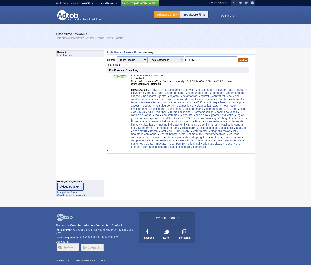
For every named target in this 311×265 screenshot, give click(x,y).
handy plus (237, 102)
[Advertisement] (72, 119)
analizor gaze (139, 108)
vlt (134, 111)
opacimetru (174, 108)
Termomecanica (204, 111)
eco (156, 115)
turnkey (215, 137)
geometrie (218, 92)
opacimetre (157, 108)
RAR (142, 111)
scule (181, 140)
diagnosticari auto (208, 105)
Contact (116, 225)
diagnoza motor (220, 130)
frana (150, 92)
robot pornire (177, 143)
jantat (162, 96)
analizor (241, 127)
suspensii (227, 127)
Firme (128, 52)
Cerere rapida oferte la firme (140, 3)
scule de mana (194, 108)
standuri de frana (198, 92)
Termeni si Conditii (68, 225)
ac (230, 96)
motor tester (229, 105)
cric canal (194, 143)
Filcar (198, 121)
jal (234, 130)
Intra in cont (226, 15)
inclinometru (183, 121)
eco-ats (187, 115)
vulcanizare (148, 124)
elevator (221, 89)
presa (228, 143)
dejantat (174, 96)
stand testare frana (167, 127)
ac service (154, 99)
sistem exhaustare (216, 121)
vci (190, 102)
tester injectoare (180, 146)
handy (224, 102)
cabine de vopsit (141, 115)
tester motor (160, 102)
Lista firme (114, 52)
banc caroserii (153, 137)
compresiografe (140, 140)
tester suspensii (208, 127)
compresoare (214, 108)
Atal (163, 130)
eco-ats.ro (202, 115)
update (147, 105)
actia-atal (236, 99)
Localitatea (106, 3)
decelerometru (232, 137)
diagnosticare (185, 105)
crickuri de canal (186, 99)
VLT (150, 111)
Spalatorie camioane (143, 134)
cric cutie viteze (212, 143)
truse (190, 140)
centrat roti (218, 96)
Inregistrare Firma (194, 14)
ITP (178, 130)
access (135, 105)
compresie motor (164, 140)
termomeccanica (215, 134)
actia (210, 99)
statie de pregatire (196, 137)
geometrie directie (222, 115)
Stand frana (145, 127)
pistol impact (204, 140)
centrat (205, 96)
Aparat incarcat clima (173, 134)
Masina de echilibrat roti (203, 124)
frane (160, 92)
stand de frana (175, 92)
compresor (199, 146)
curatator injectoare (155, 146)
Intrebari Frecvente (96, 225)
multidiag (211, 102)
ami (234, 108)
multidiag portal (164, 105)
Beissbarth (188, 127)
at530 (198, 102)
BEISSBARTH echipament (166, 89)
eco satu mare (171, 115)
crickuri (168, 99)
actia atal (221, 99)
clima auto (195, 134)
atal (201, 99)
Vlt (170, 130)
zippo (243, 108)
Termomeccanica (180, 111)
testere (145, 102)
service (189, 89)
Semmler (239, 118)
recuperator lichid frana (159, 121)
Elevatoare (173, 118)
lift (227, 108)
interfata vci (178, 102)
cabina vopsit (173, 137)
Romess (136, 121)
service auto (205, 89)
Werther (161, 111)
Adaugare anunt (167, 14)
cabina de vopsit (227, 111)
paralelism (157, 118)
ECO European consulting (200, 118)
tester (134, 102)
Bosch (154, 130)
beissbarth (149, 96)
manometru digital (142, 143)
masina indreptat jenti (171, 124)
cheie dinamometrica (228, 140)
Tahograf (224, 118)
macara (161, 143)
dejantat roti (190, 96)
